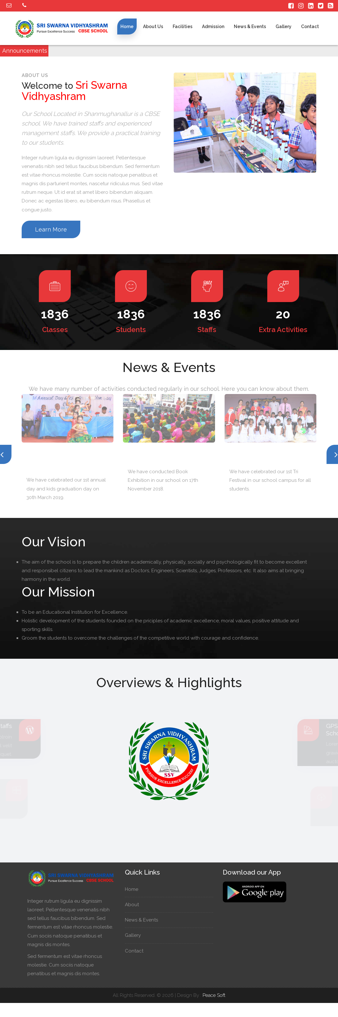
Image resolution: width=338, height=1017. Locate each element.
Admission (213, 26)
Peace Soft (214, 995)
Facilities (182, 26)
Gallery (283, 26)
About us (153, 26)
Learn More (51, 229)
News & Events (250, 26)
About (135, 904)
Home (126, 26)
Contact (310, 26)
